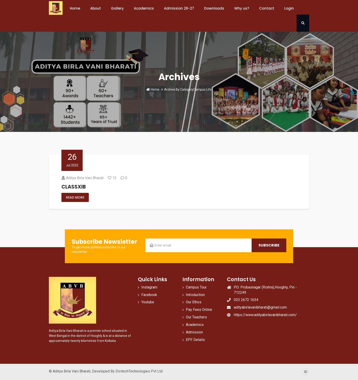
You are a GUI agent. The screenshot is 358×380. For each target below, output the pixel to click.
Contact (266, 8)
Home (75, 8)
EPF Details (195, 340)
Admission (194, 332)
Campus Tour (196, 287)
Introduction (195, 295)
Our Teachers (196, 317)
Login (289, 8)
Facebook (149, 295)
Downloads (214, 8)
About (95, 8)
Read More (75, 197)
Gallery (117, 8)
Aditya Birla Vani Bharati (85, 178)
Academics (144, 8)
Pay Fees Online (199, 309)
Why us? (241, 8)
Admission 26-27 (179, 8)
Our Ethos (193, 302)
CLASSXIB (73, 186)
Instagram (149, 287)
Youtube (147, 302)
